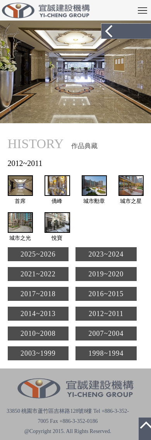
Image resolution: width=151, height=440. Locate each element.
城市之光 (20, 238)
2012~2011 (106, 314)
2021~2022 (38, 274)
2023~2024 (106, 254)
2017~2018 (38, 294)
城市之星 (131, 201)
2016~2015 (106, 294)
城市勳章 (94, 201)
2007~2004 (106, 333)
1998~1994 (106, 353)
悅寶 (56, 238)
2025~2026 (38, 254)
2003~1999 (38, 353)
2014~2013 (38, 314)
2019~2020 (106, 274)
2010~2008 (38, 333)
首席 (20, 201)
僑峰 (56, 201)
